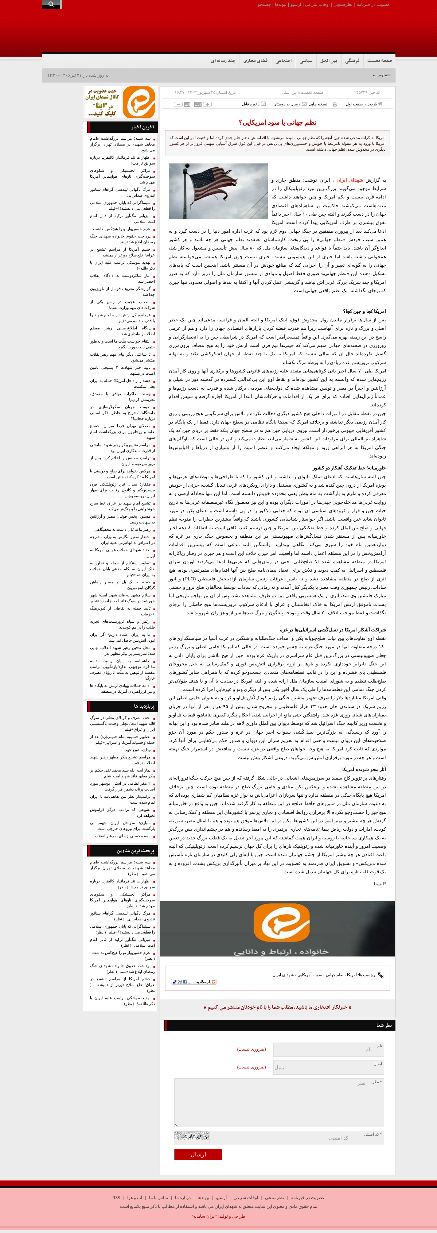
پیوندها (280, 4)
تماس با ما (158, 1197)
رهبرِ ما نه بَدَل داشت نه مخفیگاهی (122, 529)
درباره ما (183, 1197)
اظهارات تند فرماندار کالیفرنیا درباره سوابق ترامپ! (122, 160)
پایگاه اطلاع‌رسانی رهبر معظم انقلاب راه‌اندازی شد (122, 331)
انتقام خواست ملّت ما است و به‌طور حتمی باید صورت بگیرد (122, 344)
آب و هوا (134, 1197)
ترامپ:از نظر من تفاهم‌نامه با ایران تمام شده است (122, 799)
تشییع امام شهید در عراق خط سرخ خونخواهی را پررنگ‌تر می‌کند (122, 506)
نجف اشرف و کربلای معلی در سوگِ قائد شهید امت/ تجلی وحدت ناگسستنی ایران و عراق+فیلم (122, 723)
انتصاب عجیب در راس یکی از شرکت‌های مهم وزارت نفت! (122, 305)
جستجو (264, 4)
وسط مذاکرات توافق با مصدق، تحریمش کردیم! (122, 397)
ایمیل (378, 1064)
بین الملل (328, 61)
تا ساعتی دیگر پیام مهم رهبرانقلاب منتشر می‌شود (122, 357)
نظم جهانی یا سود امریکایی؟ (277, 122)
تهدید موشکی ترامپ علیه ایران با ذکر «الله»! (122, 265)
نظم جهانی (335, 975)
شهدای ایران (349, 180)
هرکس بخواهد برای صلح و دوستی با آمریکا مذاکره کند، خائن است (122, 474)
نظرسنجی (342, 4)
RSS (116, 1197)
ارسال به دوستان (290, 103)
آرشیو (295, 4)
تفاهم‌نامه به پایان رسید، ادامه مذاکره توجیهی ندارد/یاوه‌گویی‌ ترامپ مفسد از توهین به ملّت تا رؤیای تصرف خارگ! (122, 669)
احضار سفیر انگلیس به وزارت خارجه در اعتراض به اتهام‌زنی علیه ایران (122, 540)
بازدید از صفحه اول (364, 103)
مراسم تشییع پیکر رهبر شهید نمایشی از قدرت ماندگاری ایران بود (122, 448)
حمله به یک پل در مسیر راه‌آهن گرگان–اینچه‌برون (122, 585)
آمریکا (352, 975)
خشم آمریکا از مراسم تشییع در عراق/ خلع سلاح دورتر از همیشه (122, 252)
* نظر (377, 1082)
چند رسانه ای (223, 61)
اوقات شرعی (317, 4)
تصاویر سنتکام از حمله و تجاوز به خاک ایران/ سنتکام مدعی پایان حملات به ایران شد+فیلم (122, 569)
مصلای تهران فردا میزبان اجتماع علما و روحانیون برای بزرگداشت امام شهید (122, 432)
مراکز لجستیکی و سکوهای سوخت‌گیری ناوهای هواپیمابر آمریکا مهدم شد (122, 176)
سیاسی (306, 61)
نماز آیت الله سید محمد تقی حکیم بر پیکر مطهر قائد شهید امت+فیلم (122, 773)
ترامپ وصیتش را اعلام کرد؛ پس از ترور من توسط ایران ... (122, 461)
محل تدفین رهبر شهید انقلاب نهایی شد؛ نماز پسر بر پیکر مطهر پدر (122, 651)
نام (379, 1046)
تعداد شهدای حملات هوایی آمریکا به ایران (122, 553)
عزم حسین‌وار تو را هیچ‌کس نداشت (122, 229)
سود (318, 975)
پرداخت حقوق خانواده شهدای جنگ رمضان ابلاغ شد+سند (122, 239)
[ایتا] (277, 928)
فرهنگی (352, 61)
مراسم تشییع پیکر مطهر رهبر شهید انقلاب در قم (122, 760)
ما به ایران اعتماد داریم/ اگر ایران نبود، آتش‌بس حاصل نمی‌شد (122, 637)
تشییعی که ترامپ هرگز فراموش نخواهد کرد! (122, 813)
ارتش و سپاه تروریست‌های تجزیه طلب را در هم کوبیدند (122, 624)
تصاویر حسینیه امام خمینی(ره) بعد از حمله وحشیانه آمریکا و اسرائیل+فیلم (122, 740)
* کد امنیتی (373, 1134)
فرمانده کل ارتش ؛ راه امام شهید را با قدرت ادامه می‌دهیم (122, 318)
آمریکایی (304, 975)
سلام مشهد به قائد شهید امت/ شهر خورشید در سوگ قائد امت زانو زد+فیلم (122, 598)
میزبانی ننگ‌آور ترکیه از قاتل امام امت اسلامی (122, 219)
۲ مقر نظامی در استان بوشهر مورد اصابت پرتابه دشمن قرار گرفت (122, 786)
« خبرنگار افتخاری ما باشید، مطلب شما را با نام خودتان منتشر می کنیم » (277, 1007)
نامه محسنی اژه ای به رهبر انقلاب (123, 836)
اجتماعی (284, 61)
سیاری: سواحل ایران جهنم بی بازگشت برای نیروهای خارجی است (122, 826)
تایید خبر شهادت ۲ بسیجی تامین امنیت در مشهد (122, 370)
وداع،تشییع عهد (138, 750)
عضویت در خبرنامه (373, 4)
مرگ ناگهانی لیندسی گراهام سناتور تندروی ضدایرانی (122, 192)
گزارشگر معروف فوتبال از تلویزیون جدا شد (122, 292)
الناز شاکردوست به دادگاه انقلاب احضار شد (122, 278)
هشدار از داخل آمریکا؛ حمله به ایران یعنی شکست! (122, 384)
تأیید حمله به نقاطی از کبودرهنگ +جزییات (122, 611)
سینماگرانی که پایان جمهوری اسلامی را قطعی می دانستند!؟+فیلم (122, 205)
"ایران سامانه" (204, 1216)
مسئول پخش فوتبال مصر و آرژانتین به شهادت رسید (122, 519)
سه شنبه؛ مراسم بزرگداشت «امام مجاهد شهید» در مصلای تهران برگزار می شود (122, 144)
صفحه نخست (379, 61)
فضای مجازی (255, 61)
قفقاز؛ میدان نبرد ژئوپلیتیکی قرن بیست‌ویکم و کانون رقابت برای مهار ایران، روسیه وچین (122, 490)
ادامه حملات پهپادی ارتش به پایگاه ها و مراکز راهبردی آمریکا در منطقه (122, 688)
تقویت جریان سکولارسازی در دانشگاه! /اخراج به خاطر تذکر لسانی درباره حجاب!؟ (122, 413)
